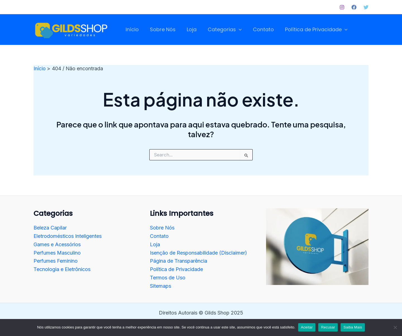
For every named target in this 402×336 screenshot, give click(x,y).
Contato (159, 236)
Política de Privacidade (176, 269)
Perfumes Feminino (56, 261)
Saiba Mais (352, 327)
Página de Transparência (178, 261)
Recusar (328, 327)
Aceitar (307, 327)
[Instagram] (341, 7)
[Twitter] (365, 7)
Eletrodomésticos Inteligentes (68, 236)
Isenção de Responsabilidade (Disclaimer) (198, 252)
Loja (155, 244)
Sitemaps (160, 286)
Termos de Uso (167, 277)
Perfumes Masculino (57, 252)
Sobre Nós (162, 228)
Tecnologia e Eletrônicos (62, 269)
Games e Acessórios (57, 244)
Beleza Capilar (50, 228)
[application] (235, 30)
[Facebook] (353, 7)
